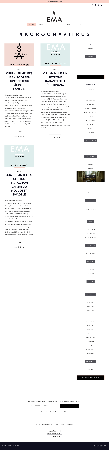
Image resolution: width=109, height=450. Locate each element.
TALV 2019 (90, 318)
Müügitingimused (100, 445)
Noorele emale (90, 229)
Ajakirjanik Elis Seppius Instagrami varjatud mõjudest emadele (19, 184)
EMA (70, 24)
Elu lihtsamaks (90, 93)
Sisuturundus (90, 253)
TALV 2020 (90, 325)
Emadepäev (90, 116)
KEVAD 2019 (90, 48)
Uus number (90, 349)
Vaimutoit (90, 353)
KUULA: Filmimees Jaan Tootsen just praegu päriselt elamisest (19, 81)
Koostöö (90, 189)
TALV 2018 (90, 69)
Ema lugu (90, 104)
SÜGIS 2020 (90, 273)
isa (90, 148)
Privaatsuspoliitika (100, 446)
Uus (90, 345)
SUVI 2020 (90, 306)
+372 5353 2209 (54, 436)
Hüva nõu (90, 132)
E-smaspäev (91, 89)
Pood (40, 24)
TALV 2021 (90, 329)
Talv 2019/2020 (90, 321)
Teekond (91, 333)
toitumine (90, 341)
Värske (90, 369)
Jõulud (31, 24)
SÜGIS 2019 (90, 65)
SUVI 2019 (90, 302)
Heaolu (90, 128)
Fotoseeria (90, 124)
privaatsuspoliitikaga (63, 412)
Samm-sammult (90, 237)
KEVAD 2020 (90, 168)
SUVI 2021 (90, 310)
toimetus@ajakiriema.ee (54, 433)
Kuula (19, 69)
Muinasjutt (91, 213)
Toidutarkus (90, 337)
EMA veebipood (90, 108)
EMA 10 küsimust (90, 97)
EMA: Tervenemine (90, 112)
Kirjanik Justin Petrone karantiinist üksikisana (55, 79)
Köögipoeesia (90, 185)
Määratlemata (91, 209)
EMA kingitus (90, 100)
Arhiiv (81, 24)
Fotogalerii (90, 120)
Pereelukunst (90, 233)
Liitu (69, 406)
